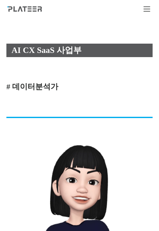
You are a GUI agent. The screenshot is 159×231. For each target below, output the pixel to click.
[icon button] (147, 9)
